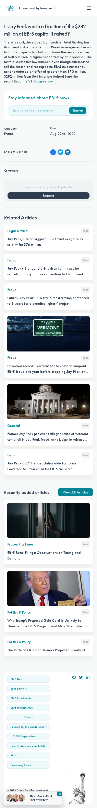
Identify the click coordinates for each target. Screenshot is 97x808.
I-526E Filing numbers (23, 736)
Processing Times (21, 765)
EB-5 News (17, 679)
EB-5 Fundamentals (22, 707)
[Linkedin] (88, 677)
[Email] (40, 110)
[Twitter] (81, 677)
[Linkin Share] (68, 152)
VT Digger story (40, 81)
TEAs (13, 755)
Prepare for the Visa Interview (28, 726)
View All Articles (75, 492)
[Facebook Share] (53, 152)
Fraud (8, 134)
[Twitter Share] (60, 152)
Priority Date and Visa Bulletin (28, 745)
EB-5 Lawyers (19, 688)
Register (48, 195)
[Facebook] (74, 677)
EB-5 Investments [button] (21, 698)
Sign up (78, 110)
